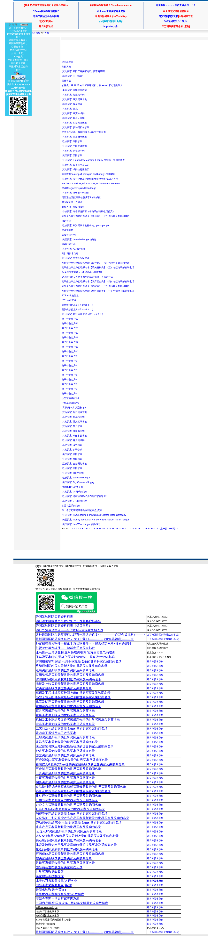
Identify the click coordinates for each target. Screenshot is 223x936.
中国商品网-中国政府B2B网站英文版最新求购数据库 (72, 903)
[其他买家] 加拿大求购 (73, 94)
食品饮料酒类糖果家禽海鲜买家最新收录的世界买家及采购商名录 (81, 786)
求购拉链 (66, 220)
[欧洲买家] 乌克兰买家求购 (75, 258)
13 (97, 528)
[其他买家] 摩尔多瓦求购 (74, 435)
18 (113, 528)
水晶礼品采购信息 (71, 505)
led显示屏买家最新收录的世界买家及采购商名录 (69, 831)
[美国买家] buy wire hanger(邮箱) (79, 239)
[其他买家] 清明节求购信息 (75, 192)
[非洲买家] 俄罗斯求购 (73, 431)
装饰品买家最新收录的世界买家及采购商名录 (67, 742)
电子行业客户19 (70, 333)
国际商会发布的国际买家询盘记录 (59, 867)
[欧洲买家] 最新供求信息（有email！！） (83, 314)
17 (110, 528)
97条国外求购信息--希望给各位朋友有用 (82, 272)
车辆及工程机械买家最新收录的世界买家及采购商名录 (73, 692)
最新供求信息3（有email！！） (78, 305)
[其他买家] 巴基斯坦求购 (74, 136)
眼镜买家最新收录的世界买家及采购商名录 (65, 862)
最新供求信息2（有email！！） (78, 309)
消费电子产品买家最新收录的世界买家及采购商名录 (71, 813)
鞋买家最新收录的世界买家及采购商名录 (64, 688)
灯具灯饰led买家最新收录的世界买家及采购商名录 (70, 809)
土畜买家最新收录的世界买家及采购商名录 (65, 777)
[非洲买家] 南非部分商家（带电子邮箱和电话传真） (88, 211)
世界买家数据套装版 (50, 871)
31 (155, 528)
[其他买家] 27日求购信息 (74, 501)
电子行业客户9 (69, 356)
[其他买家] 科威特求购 (73, 417)
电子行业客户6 (69, 370)
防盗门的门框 (69, 244)
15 (103, 528)
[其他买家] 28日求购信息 (74, 491)
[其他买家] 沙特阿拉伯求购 (75, 127)
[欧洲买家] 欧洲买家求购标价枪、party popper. (86, 225)
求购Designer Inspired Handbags (79, 188)
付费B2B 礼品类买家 (72, 487)
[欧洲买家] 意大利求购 (73, 440)
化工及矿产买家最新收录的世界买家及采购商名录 (70, 701)
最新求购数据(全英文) (51, 889)
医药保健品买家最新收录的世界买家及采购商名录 (70, 853)
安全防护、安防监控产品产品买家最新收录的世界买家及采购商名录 (82, 818)
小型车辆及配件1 (70, 403)
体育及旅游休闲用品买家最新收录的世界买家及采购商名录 (76, 845)
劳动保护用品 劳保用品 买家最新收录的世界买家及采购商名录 (78, 822)
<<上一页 (162, 528)
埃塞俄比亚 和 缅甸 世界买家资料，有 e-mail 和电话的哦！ (92, 85)
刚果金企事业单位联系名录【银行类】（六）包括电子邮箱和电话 (95, 262)
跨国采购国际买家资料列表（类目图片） (64, 625)
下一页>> (173, 528)
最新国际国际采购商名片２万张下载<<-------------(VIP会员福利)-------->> (85, 639)
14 (100, 528)
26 (139, 528)
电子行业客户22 (70, 319)
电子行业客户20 (70, 328)
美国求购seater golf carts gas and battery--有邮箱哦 (88, 174)
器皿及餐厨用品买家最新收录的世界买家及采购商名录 (73, 791)
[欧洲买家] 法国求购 (72, 141)
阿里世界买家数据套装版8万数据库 (60, 894)
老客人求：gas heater (73, 206)
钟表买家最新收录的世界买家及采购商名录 (65, 751)
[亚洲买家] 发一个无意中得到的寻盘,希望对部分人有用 (90, 178)
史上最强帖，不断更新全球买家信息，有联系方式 (87, 276)
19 (116, 528)
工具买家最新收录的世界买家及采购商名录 (65, 773)
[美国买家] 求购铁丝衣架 (74, 90)
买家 (46, 33)
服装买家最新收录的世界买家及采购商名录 (65, 670)
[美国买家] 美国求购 (72, 155)
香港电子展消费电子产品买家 (56, 733)
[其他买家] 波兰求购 (72, 445)
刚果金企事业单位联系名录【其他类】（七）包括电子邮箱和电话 (95, 216)
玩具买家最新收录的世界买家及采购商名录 (65, 724)
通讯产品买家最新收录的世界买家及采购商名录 (68, 827)
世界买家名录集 (32, 33)
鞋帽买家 (66, 66)
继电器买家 (67, 62)
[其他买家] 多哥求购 (72, 449)
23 (129, 528)
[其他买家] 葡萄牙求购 (73, 118)
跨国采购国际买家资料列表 (54, 616)
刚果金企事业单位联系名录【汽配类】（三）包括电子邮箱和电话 (95, 286)
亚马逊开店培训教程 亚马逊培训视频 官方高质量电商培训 (75, 652)
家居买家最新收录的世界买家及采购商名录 (65, 715)
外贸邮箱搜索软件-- (83, 643)
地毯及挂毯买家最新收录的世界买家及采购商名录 (70, 683)
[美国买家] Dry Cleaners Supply (78, 482)
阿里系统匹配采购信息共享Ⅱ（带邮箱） (82, 197)
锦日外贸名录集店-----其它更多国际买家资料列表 (69, 630)
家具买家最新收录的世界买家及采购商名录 (65, 710)
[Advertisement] (133, 50)
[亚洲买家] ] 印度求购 (73, 473)
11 (90, 528)
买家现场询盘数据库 (50, 876)
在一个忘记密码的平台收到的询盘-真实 (82, 510)
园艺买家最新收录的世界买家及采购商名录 (65, 755)
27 (142, 528)
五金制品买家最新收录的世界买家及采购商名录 (68, 768)
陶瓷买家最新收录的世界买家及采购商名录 (65, 782)
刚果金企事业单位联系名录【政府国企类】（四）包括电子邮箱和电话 (98, 281)
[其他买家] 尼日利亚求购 (74, 122)
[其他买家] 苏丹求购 (72, 426)
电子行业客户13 (70, 337)
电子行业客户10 (70, 351)
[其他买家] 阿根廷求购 (73, 150)
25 (136, 528)
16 (106, 528)
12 (93, 528)
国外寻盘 (66, 80)
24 (132, 528)
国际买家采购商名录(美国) (54, 885)
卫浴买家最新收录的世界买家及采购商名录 (65, 737)
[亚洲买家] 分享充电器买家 (75, 164)
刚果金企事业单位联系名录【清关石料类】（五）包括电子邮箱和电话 (98, 267)
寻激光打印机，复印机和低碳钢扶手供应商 (84, 132)
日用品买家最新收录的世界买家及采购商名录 (67, 800)
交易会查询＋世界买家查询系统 (57, 898)
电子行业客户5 (69, 375)
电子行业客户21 (70, 323)
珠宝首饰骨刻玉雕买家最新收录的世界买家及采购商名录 (75, 746)
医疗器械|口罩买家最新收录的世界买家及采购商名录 (72, 759)
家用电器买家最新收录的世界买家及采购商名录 (68, 706)
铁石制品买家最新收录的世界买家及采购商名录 (68, 840)
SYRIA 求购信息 (70, 295)
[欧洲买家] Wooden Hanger (76, 477)
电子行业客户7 (69, 365)
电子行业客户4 (69, 379)
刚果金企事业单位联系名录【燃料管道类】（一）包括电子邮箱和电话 (98, 290)
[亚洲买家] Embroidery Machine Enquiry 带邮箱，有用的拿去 (93, 160)
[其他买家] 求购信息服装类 (75, 169)
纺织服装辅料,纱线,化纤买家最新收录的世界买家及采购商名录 (78, 661)
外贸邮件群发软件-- (65, 648)
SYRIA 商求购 (69, 300)
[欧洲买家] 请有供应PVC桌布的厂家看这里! (84, 496)
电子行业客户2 (69, 389)
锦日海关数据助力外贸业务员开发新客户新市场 (68, 621)
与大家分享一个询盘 (72, 202)
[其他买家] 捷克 (70, 108)
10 (87, 528)
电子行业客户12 (70, 342)
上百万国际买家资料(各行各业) (163, 634)
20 (119, 528)
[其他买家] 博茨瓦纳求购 (74, 421)
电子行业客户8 (69, 361)
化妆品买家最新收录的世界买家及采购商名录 (67, 849)
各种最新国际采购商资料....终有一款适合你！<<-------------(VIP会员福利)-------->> (91, 634)
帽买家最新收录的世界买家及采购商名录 (64, 858)
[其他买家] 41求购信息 (73, 248)
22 (126, 528)
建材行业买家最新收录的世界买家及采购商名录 (68, 795)
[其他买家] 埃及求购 (72, 104)
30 (152, 528)
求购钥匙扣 (67, 230)
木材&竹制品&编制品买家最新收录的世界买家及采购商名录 (77, 836)
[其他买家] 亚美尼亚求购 (74, 99)
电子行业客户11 (70, 347)
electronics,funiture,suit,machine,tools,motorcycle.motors (91, 183)
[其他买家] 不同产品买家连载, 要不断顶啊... (84, 71)
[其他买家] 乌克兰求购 (73, 113)
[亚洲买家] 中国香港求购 (74, 146)
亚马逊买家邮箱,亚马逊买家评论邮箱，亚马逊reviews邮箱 (75, 657)
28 (145, 528)
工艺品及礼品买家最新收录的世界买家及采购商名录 (71, 728)
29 (149, 528)
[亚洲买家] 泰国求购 (72, 459)
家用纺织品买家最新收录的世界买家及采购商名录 (70, 674)
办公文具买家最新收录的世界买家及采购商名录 (68, 804)
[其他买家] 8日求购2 (72, 76)
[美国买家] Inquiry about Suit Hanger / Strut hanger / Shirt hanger (95, 519)
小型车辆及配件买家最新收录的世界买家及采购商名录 (73, 697)
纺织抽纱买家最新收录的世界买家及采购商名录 (68, 679)
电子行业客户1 (69, 393)
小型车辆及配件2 (70, 398)
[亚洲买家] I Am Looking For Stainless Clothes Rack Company (94, 515)
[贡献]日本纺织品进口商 (74, 407)
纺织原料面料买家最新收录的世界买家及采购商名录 (71, 666)
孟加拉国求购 (69, 234)
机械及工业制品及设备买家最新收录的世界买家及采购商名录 (78, 719)
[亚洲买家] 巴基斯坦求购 (74, 463)
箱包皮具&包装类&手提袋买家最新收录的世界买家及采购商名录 (80, 764)
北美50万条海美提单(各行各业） (58, 880)
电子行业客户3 (69, 384)
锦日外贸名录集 (155, 661)
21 (123, 528)
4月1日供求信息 (70, 253)
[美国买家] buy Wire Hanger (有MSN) (81, 524)
